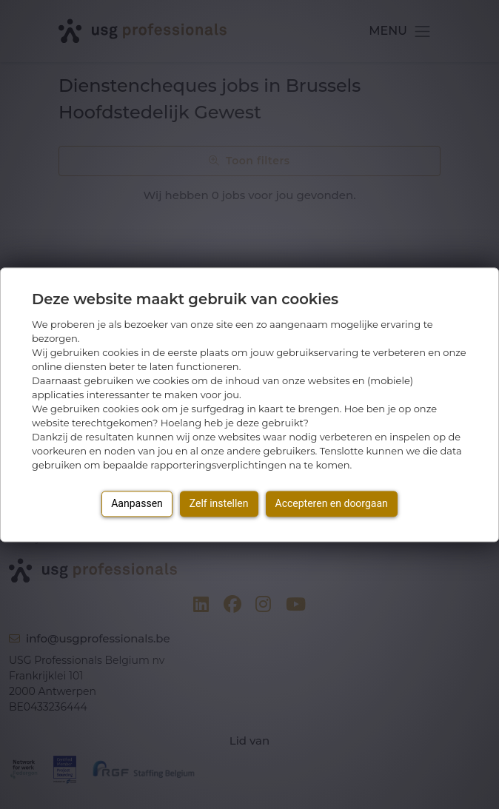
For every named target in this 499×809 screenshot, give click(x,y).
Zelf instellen (219, 503)
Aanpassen (137, 503)
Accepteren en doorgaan (331, 503)
